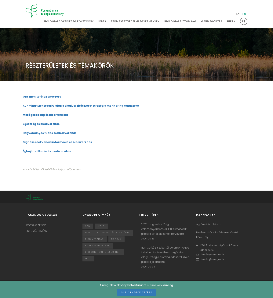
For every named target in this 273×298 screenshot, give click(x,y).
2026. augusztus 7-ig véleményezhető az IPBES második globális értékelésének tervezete (164, 229)
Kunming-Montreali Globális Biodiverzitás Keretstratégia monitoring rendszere (81, 106)
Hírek (231, 21)
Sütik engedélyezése (136, 292)
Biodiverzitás (94, 239)
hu (244, 14)
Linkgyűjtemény (36, 231)
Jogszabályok (36, 225)
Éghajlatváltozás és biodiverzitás (47, 151)
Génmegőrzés (211, 21)
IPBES (102, 21)
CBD (87, 226)
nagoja (116, 239)
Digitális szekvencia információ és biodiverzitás (57, 142)
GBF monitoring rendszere (42, 97)
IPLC (88, 258)
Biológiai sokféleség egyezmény (68, 21)
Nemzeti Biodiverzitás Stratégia (107, 232)
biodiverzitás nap (97, 245)
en (237, 14)
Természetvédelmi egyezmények (135, 21)
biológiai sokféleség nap (102, 252)
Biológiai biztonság (180, 21)
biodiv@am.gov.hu (210, 254)
